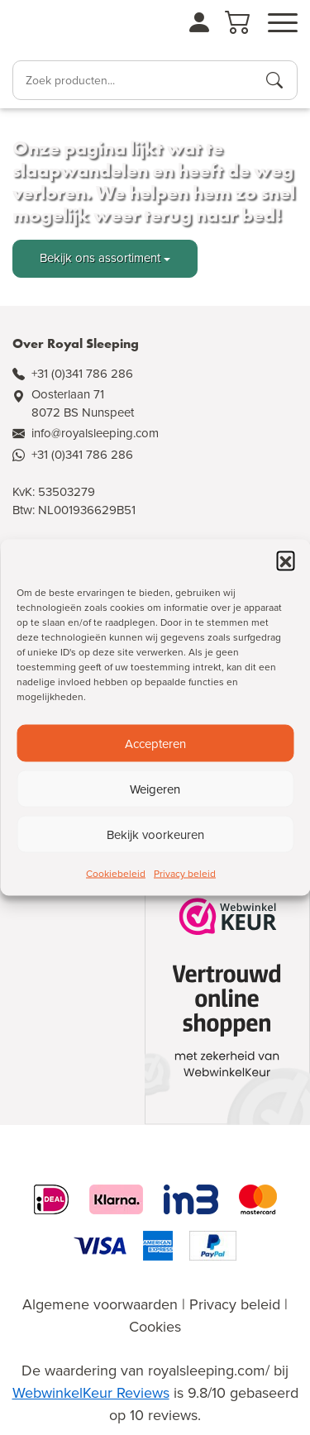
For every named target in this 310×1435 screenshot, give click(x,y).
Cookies (155, 1326)
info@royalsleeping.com (95, 433)
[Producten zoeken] (274, 80)
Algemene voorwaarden (100, 1304)
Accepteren (155, 743)
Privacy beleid (185, 873)
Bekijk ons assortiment (100, 258)
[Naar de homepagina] (58, 28)
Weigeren (155, 788)
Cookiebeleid (115, 873)
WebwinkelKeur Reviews (90, 1393)
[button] (285, 560)
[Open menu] (283, 23)
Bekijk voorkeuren (155, 834)
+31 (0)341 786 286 (82, 374)
